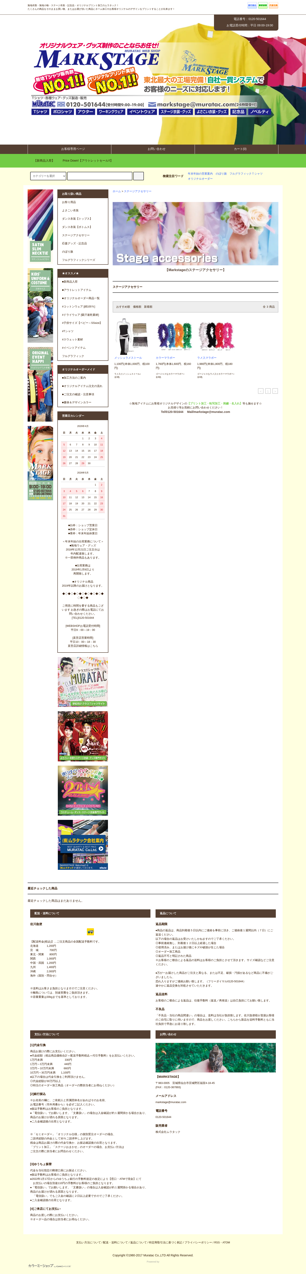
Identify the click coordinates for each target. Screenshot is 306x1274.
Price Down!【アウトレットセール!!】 (85, 160)
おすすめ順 (123, 306)
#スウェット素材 (72, 339)
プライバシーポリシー (198, 1242)
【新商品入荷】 (42, 160)
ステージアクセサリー (138, 191)
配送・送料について (115, 1242)
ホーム (117, 191)
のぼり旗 (221, 173)
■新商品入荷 (70, 281)
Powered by (93, 1264)
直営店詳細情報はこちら (83, 645)
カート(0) (236, 148)
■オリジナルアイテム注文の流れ (82, 386)
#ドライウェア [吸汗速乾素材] (80, 314)
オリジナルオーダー (200, 178)
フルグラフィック (73, 356)
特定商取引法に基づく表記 (165, 1242)
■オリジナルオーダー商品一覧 (81, 298)
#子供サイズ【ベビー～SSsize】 (82, 322)
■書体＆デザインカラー (76, 402)
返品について (138, 1242)
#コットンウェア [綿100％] (78, 306)
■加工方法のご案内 (74, 377)
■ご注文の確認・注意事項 (78, 394)
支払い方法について (88, 1242)
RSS (217, 1242)
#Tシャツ (68, 331)
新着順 (148, 306)
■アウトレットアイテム (76, 290)
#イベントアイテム (74, 347)
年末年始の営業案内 (200, 173)
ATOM (226, 1242)
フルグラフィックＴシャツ (246, 173)
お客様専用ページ (69, 148)
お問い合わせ (153, 148)
